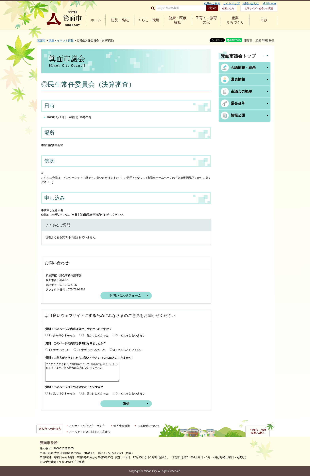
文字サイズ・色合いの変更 (259, 8)
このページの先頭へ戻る (257, 432)
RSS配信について (148, 425)
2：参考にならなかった (91, 349)
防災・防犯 (120, 20)
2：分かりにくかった (95, 335)
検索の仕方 (228, 8)
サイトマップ (231, 3)
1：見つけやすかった (62, 393)
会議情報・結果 (243, 67)
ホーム (96, 20)
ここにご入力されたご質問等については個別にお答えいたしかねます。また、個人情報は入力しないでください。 (82, 372)
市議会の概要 (241, 91)
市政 (263, 20)
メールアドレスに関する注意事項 (90, 431)
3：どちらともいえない (130, 335)
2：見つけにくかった (95, 393)
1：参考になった (59, 349)
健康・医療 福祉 (177, 20)
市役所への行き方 (50, 428)
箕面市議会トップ (238, 56)
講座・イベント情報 (61, 40)
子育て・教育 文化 (206, 20)
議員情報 (238, 79)
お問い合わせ (250, 3)
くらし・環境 (148, 20)
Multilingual (269, 3)
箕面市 (41, 40)
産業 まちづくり (235, 20)
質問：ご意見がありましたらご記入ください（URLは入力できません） (89, 357)
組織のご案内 (212, 3)
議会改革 (238, 103)
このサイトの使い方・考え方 (87, 425)
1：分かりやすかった (62, 335)
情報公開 (238, 115)
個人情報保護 (121, 425)
